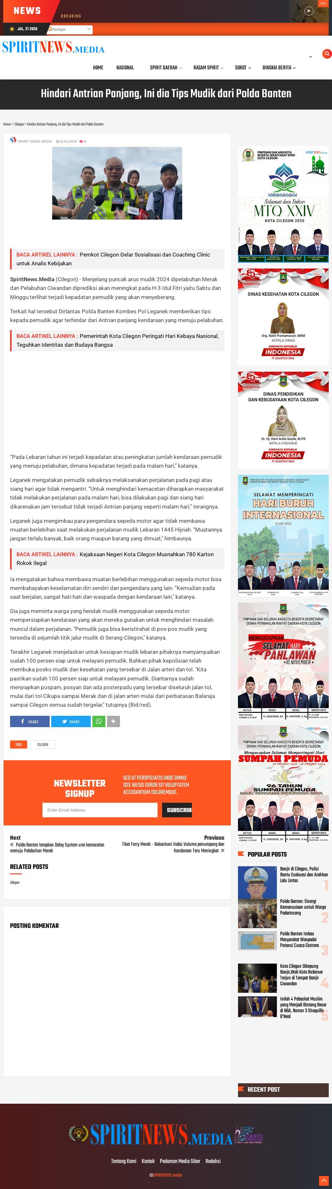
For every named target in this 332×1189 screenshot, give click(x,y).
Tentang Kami (123, 1161)
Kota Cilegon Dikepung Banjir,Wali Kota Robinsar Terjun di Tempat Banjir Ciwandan (301, 975)
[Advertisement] (117, 401)
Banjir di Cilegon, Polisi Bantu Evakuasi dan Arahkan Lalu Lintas (304, 875)
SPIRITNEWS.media (167, 1175)
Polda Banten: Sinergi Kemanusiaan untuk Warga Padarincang (303, 907)
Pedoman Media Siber (180, 1161)
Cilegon (42, 745)
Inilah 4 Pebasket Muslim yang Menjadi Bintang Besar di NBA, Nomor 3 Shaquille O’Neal (303, 1008)
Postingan (56, 30)
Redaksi (213, 1161)
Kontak (148, 1161)
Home (98, 68)
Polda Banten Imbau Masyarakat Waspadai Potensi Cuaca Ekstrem (299, 940)
